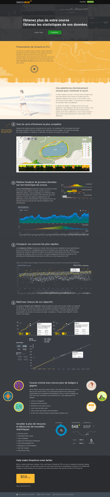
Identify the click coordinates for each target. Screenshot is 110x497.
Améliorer (54, 32)
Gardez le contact (45, 494)
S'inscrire (90, 1)
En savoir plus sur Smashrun (27, 494)
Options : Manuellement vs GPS (23, 485)
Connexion (83, 1)
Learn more (39, 32)
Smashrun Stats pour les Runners (24, 2)
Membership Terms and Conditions (64, 494)
